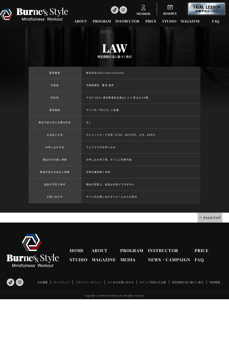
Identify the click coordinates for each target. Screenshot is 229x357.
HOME (77, 250)
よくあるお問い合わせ (121, 282)
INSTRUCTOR (127, 21)
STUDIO (169, 21)
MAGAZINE (190, 21)
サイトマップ (61, 282)
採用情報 (215, 282)
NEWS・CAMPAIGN (169, 259)
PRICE (151, 21)
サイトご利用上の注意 (153, 282)
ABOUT (80, 21)
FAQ (215, 21)
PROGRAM (102, 21)
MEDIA (128, 259)
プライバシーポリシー (88, 282)
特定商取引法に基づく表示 (187, 282)
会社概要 (42, 282)
